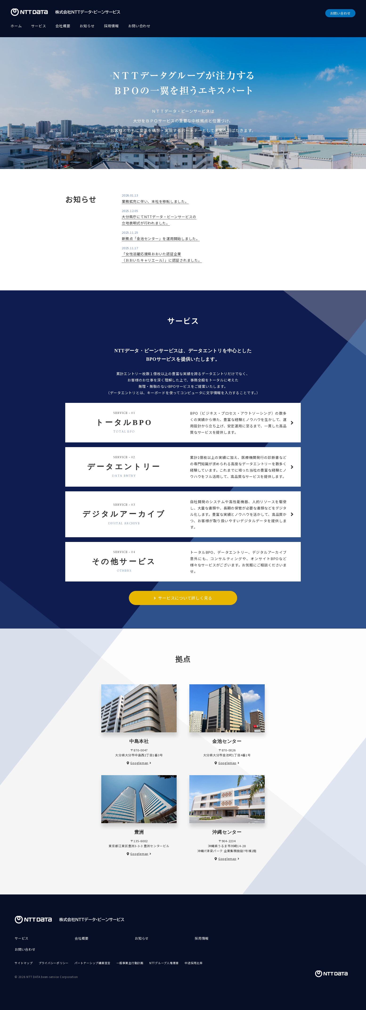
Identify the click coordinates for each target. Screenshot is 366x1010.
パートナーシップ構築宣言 (92, 963)
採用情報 (111, 25)
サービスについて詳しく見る (185, 598)
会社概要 (62, 25)
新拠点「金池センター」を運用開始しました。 (161, 238)
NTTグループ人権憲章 (164, 963)
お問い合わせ (340, 13)
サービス (38, 25)
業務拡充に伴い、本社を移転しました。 (155, 201)
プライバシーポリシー (54, 963)
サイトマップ (24, 963)
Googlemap (139, 763)
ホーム (16, 25)
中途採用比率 (194, 963)
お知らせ (87, 25)
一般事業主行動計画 (129, 963)
